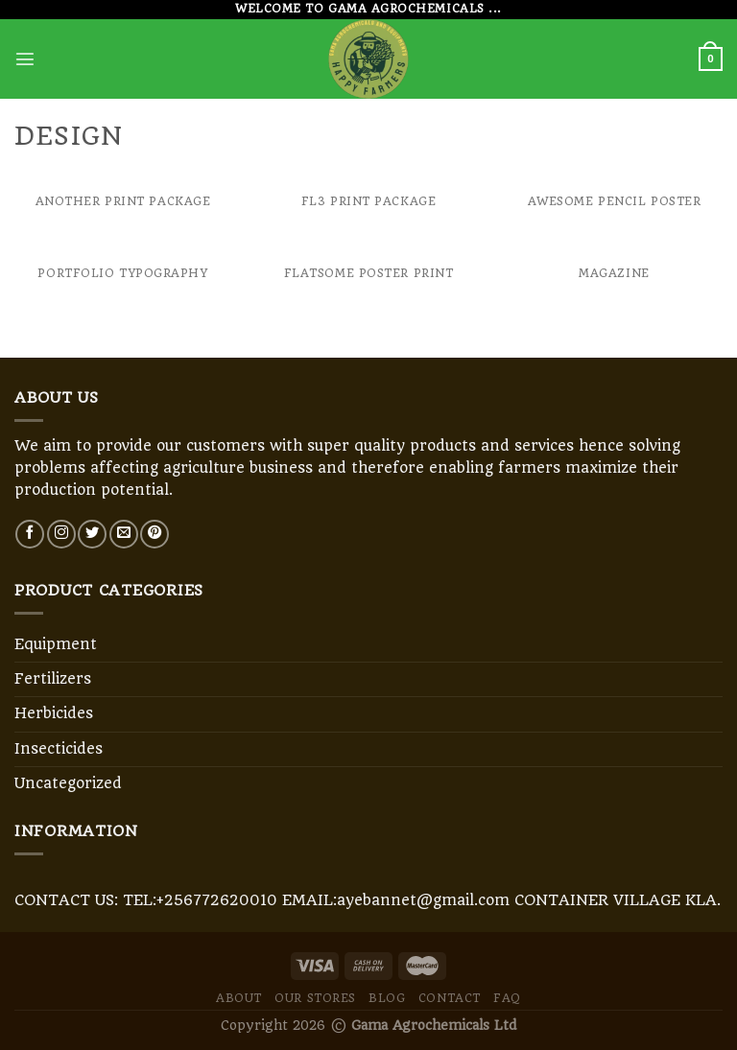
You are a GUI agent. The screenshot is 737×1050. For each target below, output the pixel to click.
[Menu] (25, 58)
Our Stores (315, 998)
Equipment (55, 644)
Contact (449, 998)
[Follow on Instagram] (61, 534)
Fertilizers (52, 679)
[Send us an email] (123, 534)
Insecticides (58, 749)
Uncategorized (68, 783)
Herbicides (53, 713)
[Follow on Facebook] (29, 534)
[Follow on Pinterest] (154, 534)
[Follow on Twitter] (92, 534)
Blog (386, 998)
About (239, 998)
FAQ (507, 998)
